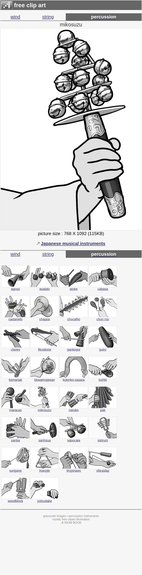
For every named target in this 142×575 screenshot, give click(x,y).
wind (15, 16)
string (48, 16)
